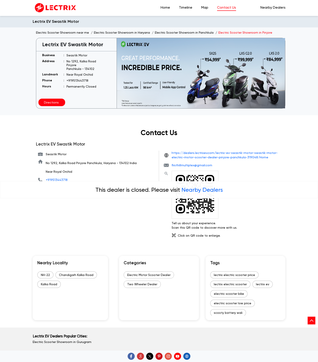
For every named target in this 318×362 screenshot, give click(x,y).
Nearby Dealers (202, 189)
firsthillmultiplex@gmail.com (192, 165)
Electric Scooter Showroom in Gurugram (62, 342)
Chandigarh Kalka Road (76, 275)
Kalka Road (49, 284)
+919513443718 (77, 80)
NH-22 (45, 275)
